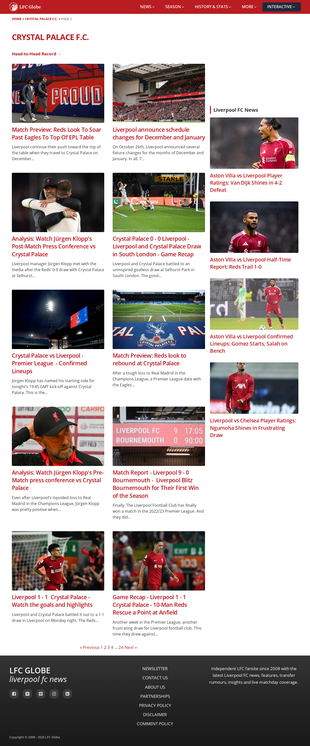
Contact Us (155, 677)
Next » (130, 647)
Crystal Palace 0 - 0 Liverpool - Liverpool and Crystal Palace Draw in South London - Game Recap (157, 246)
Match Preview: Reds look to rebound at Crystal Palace (149, 359)
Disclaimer (155, 714)
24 (121, 647)
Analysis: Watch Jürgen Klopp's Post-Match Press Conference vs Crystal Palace (54, 246)
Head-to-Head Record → (37, 54)
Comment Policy (155, 723)
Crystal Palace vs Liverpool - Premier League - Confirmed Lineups (49, 363)
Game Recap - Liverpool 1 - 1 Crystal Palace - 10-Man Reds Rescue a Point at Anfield (150, 604)
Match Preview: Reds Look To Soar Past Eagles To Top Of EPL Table (56, 133)
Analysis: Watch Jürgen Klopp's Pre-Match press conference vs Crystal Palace (58, 480)
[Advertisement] (254, 65)
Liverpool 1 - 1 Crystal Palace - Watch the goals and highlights (52, 601)
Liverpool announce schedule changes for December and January (159, 133)
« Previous (90, 647)
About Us (155, 687)
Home (16, 19)
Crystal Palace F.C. (41, 19)
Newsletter (155, 668)
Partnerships (155, 696)
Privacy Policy (155, 705)
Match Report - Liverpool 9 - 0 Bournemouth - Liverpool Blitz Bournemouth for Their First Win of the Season (156, 484)
